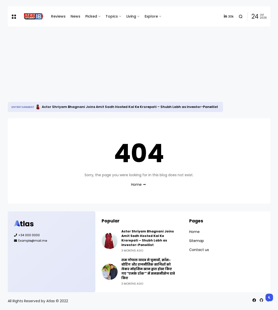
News (75, 16)
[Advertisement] (139, 64)
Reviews (58, 16)
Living (131, 16)
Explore (151, 16)
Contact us (199, 249)
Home (136, 184)
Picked (91, 16)
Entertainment (23, 107)
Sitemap (196, 240)
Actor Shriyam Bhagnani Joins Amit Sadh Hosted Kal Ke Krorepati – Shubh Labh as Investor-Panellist (130, 106)
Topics (112, 16)
